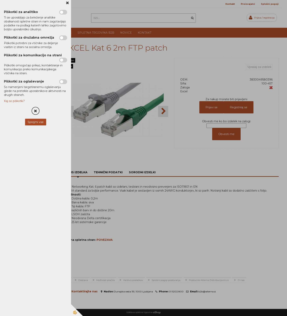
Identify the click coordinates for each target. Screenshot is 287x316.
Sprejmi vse (36, 122)
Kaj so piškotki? (14, 101)
